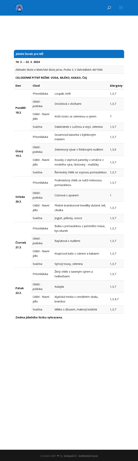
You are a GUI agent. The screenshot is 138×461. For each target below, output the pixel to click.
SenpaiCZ (70, 456)
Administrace (88, 456)
